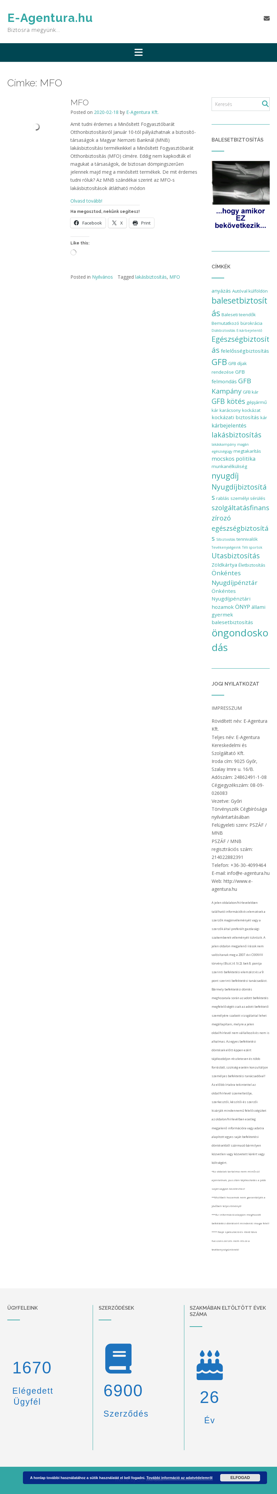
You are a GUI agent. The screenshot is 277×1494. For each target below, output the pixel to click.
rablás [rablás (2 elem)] (222, 498)
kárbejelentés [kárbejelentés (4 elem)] (229, 425)
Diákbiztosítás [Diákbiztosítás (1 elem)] (223, 330)
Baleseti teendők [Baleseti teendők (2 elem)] (239, 315)
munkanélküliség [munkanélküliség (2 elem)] (229, 466)
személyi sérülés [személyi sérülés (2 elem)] (248, 498)
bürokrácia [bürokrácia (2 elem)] (251, 323)
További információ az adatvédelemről (179, 1478)
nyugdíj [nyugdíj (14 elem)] (225, 475)
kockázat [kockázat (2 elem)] (251, 410)
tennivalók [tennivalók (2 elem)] (247, 539)
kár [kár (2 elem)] (263, 417)
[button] (138, 52)
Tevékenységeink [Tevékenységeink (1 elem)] (226, 547)
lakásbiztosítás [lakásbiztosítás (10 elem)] (236, 434)
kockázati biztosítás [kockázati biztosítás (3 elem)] (235, 417)
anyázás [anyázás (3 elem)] (221, 290)
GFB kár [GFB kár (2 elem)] (250, 392)
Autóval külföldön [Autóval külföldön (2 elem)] (250, 291)
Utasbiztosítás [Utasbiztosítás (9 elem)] (236, 555)
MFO (79, 102)
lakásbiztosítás (151, 277)
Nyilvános (102, 277)
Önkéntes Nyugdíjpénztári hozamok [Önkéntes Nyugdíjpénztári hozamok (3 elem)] (231, 599)
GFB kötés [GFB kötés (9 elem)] (228, 401)
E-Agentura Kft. (142, 112)
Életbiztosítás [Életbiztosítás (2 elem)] (251, 565)
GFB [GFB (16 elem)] (219, 361)
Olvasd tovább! (86, 201)
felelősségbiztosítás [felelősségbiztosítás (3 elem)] (245, 350)
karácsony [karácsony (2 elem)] (230, 410)
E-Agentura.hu (50, 18)
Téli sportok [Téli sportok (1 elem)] (252, 547)
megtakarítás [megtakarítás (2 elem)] (247, 451)
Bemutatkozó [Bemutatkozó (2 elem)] (225, 323)
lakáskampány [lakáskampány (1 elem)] (224, 444)
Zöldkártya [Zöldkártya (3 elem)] (224, 564)
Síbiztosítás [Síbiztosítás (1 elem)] (225, 539)
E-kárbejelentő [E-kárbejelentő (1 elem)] (249, 330)
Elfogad (240, 1477)
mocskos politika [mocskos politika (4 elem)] (233, 458)
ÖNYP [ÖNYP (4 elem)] (242, 606)
